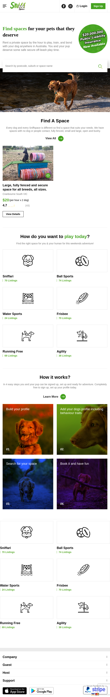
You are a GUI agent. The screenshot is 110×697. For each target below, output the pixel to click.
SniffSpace (52, 690)
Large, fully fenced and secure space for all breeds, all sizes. (25, 187)
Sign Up (98, 6)
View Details (13, 214)
